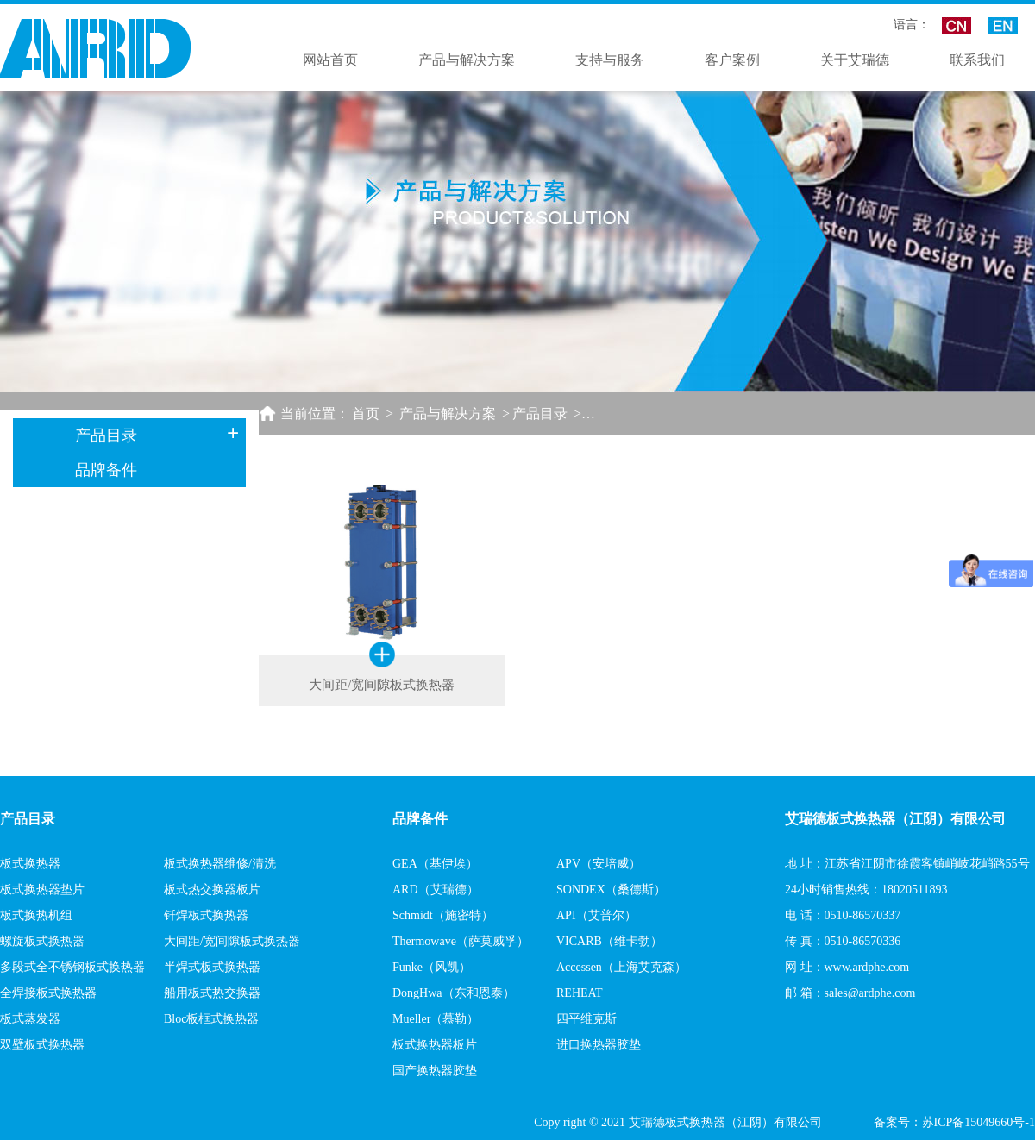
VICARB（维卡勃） (609, 941)
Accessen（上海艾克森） (621, 967)
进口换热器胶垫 (598, 1044)
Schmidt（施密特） (442, 915)
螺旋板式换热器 (42, 941)
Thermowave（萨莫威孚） (460, 941)
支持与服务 (609, 60)
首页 (366, 413)
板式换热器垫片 (42, 889)
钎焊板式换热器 (206, 915)
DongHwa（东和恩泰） (453, 993)
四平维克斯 (586, 1018)
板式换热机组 (36, 915)
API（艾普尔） (596, 915)
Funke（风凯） (431, 967)
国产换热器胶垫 (434, 1070)
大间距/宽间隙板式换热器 (232, 941)
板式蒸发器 (30, 1018)
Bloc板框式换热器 (211, 1018)
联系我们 (977, 60)
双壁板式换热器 (42, 1044)
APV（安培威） (598, 863)
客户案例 (732, 60)
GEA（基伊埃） (435, 863)
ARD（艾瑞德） (435, 889)
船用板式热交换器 (212, 993)
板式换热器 (30, 863)
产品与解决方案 (466, 60)
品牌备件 (106, 470)
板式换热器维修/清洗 (220, 863)
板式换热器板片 (434, 1044)
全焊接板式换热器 (48, 993)
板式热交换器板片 (212, 889)
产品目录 (540, 413)
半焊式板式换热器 (212, 967)
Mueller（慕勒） (435, 1018)
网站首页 (330, 60)
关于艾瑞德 (854, 60)
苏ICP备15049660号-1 (978, 1122)
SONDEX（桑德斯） (611, 889)
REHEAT (579, 993)
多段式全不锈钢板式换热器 (72, 967)
